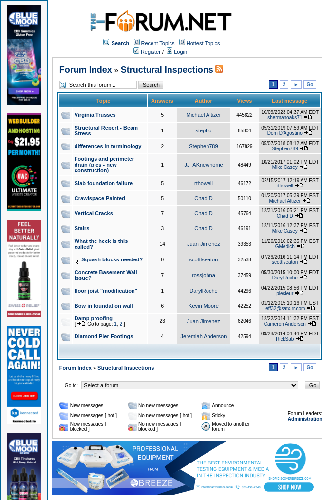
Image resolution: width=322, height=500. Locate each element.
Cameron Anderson (285, 324)
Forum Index (85, 69)
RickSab (285, 339)
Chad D (203, 198)
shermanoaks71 (284, 117)
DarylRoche (285, 277)
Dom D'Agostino (285, 133)
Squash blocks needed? (112, 259)
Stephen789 (203, 146)
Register (147, 52)
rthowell (203, 183)
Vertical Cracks (94, 213)
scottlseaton (203, 259)
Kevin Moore (204, 306)
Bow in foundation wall (104, 306)
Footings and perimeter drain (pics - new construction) (104, 164)
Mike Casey (285, 167)
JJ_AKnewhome (203, 164)
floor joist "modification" (106, 291)
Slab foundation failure (104, 183)
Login (177, 52)
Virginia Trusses (95, 115)
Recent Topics (158, 43)
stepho (203, 130)
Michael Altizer (203, 115)
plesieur (284, 293)
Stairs (82, 228)
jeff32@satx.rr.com (285, 308)
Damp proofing (94, 318)
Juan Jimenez (203, 244)
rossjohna (203, 275)
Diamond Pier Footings (104, 336)
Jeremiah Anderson (204, 336)
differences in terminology (108, 146)
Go (309, 84)
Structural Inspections (167, 69)
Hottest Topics (203, 43)
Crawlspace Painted (100, 198)
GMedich (285, 246)
